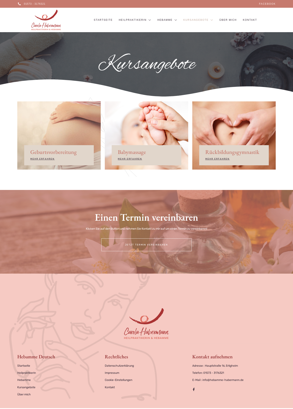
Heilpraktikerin (135, 20)
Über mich (228, 20)
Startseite (103, 20)
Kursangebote (198, 20)
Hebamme (167, 20)
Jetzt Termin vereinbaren (146, 245)
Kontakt (250, 20)
